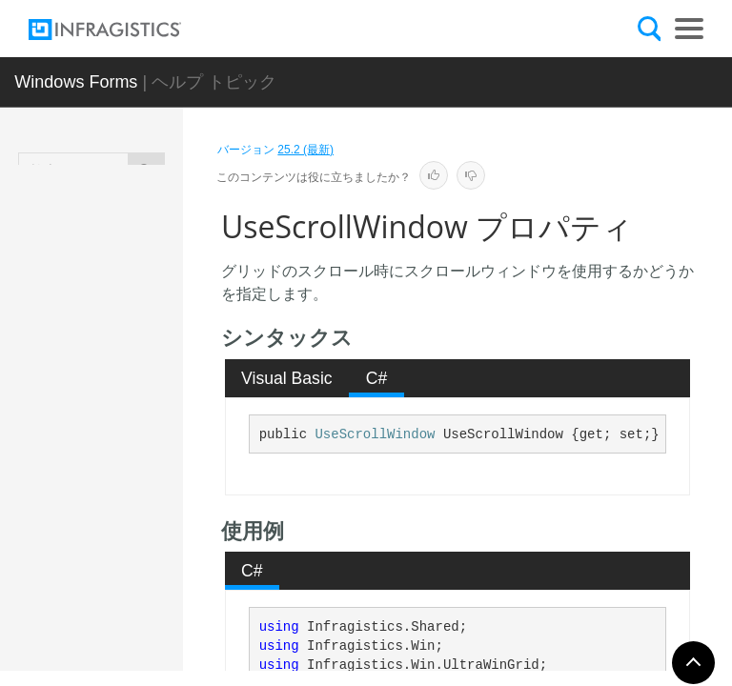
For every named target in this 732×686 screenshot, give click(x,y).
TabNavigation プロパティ (158, 287)
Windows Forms (75, 81)
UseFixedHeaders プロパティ (159, 516)
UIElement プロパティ (157, 397)
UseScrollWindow (375, 434)
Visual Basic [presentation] (287, 378)
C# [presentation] (377, 378)
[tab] (287, 378)
